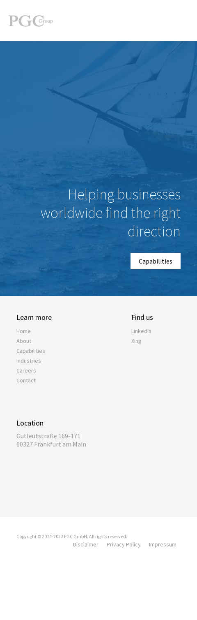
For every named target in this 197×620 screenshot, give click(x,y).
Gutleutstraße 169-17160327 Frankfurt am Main (51, 440)
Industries (28, 360)
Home (23, 331)
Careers (26, 370)
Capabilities (155, 261)
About (23, 341)
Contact (26, 380)
